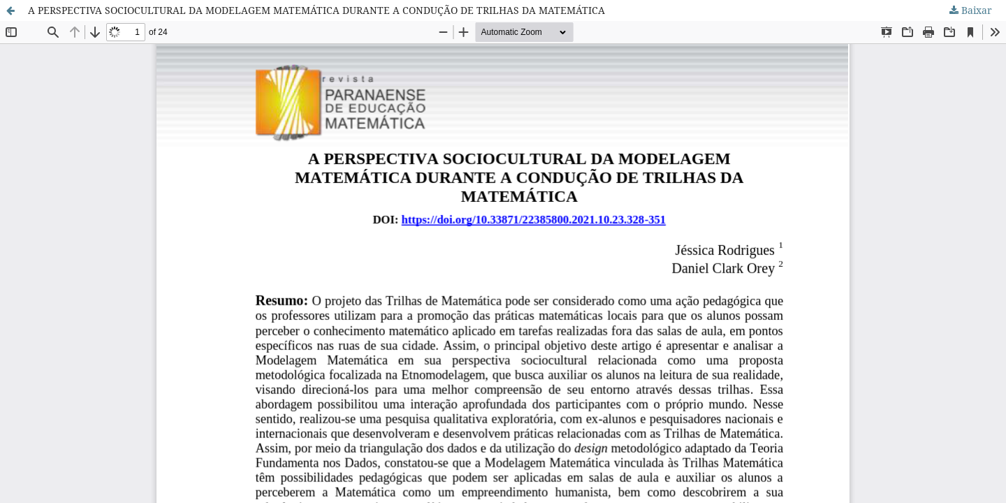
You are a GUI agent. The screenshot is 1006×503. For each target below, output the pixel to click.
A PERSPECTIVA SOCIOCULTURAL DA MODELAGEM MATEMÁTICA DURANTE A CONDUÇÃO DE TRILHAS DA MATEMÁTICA (316, 10)
